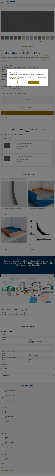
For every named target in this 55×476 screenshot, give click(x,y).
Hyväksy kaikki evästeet (33, 82)
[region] (27, 77)
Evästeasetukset (22, 82)
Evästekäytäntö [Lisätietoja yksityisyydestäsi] (15, 78)
